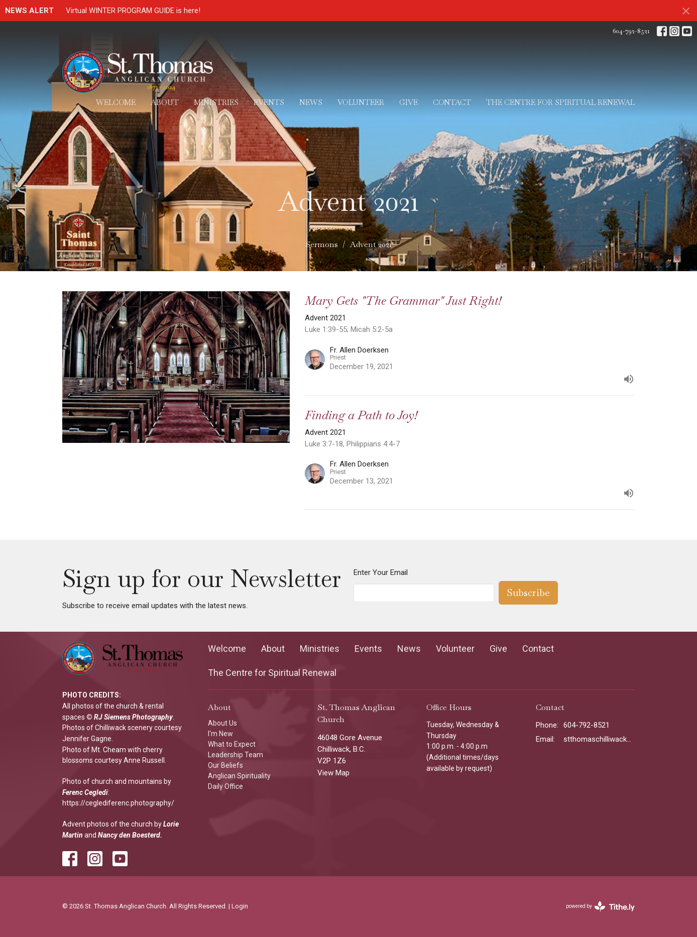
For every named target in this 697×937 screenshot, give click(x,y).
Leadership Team (235, 755)
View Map (333, 772)
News (310, 102)
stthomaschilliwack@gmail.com (599, 739)
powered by (600, 906)
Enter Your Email (381, 572)
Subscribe (528, 592)
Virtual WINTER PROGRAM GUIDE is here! (133, 10)
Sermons (321, 244)
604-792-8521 (631, 31)
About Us (222, 723)
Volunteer (360, 102)
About (165, 102)
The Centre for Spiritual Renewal (560, 102)
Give (408, 102)
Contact (452, 102)
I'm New (220, 734)
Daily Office (225, 786)
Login (239, 906)
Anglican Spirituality (239, 776)
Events (269, 102)
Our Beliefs (225, 765)
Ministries (216, 102)
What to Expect (232, 744)
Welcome (116, 102)
